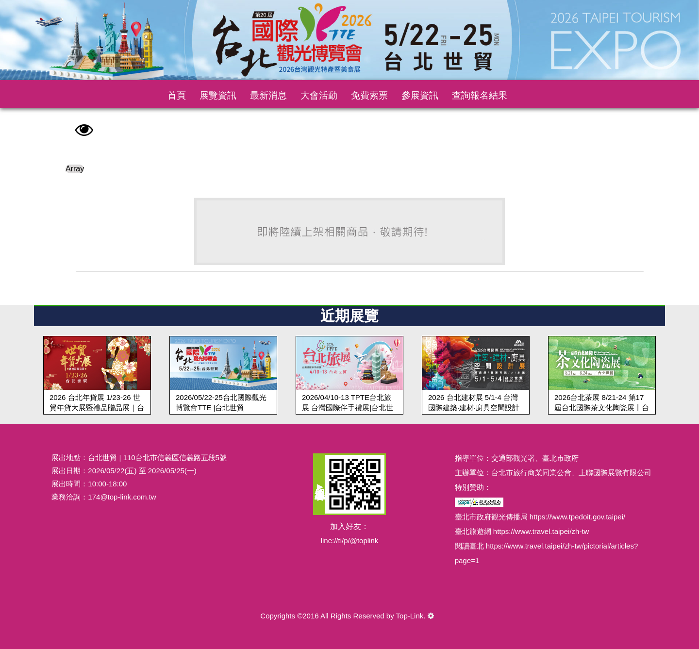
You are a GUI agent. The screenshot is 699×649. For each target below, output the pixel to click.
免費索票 (369, 95)
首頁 (176, 95)
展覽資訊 (218, 95)
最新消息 (268, 95)
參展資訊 (419, 95)
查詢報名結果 (479, 95)
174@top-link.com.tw (122, 497)
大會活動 (318, 95)
